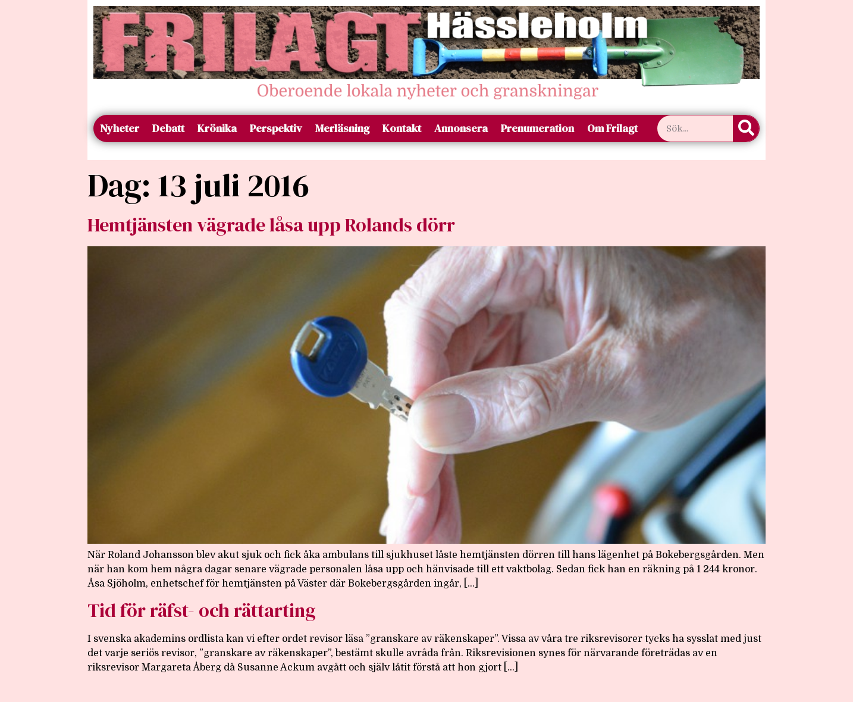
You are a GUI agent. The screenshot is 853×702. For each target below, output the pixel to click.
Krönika (217, 128)
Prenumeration (537, 128)
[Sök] (746, 128)
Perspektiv (276, 128)
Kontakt (401, 128)
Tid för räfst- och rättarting (201, 610)
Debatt (168, 128)
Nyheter (119, 128)
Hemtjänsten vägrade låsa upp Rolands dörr (271, 225)
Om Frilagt (612, 128)
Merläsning (342, 128)
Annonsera (461, 128)
